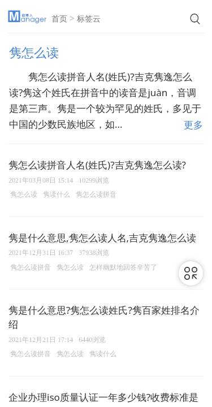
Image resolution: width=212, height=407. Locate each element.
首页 (59, 19)
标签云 (89, 19)
